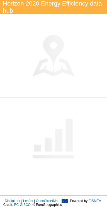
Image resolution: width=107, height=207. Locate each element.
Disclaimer (12, 201)
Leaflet (28, 201)
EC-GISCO (22, 205)
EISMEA (95, 201)
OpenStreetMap (48, 201)
